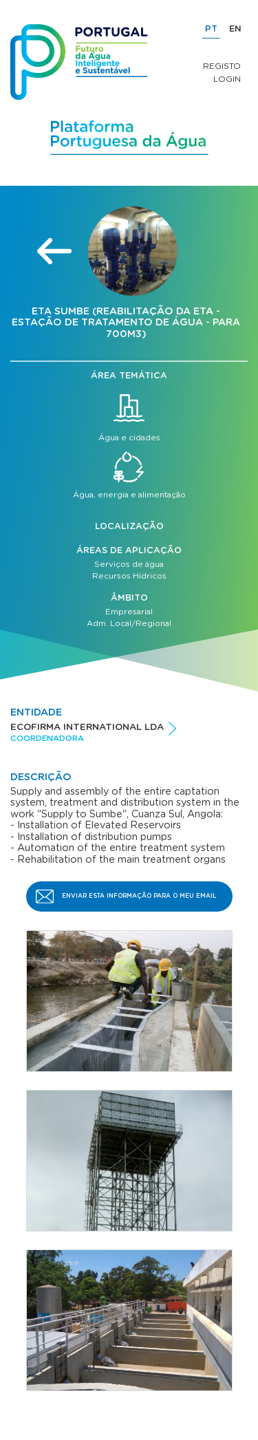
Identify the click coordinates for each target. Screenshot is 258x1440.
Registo (222, 66)
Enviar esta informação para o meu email (139, 896)
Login (227, 79)
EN (235, 29)
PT (211, 29)
